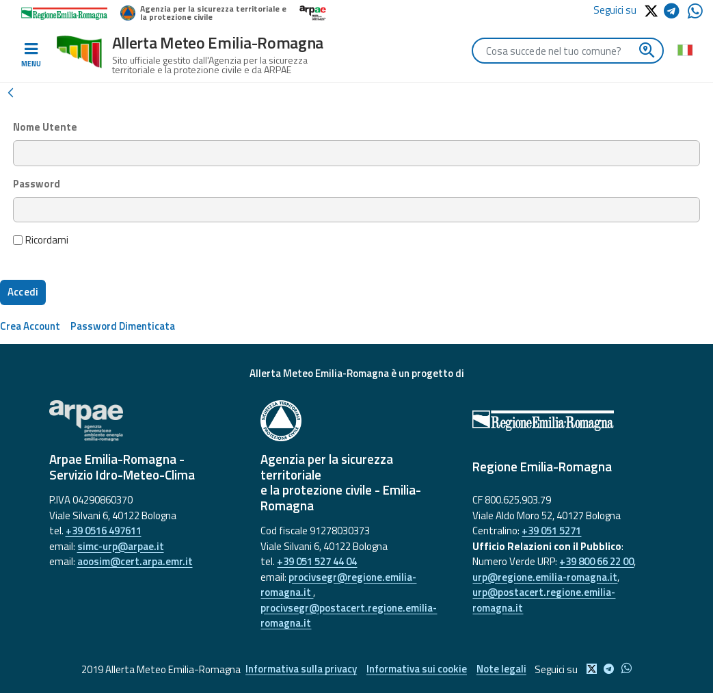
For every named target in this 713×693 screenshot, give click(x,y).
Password (36, 184)
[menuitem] (30, 326)
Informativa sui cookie (416, 669)
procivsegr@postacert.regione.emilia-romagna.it (348, 615)
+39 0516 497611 (104, 530)
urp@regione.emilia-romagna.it (544, 577)
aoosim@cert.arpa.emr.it (135, 561)
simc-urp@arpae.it (120, 546)
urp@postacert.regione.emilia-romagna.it (543, 600)
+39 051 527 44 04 (317, 561)
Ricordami (41, 240)
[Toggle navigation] (30, 55)
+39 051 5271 (551, 530)
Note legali (502, 669)
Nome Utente (45, 127)
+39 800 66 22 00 (596, 561)
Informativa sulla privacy (300, 669)
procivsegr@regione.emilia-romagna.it (338, 585)
